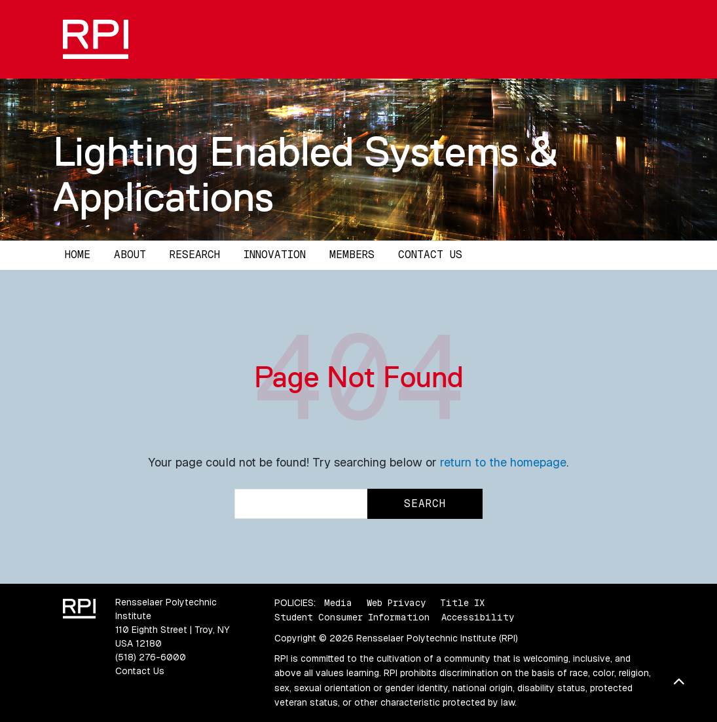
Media (338, 603)
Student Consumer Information (352, 617)
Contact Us (430, 254)
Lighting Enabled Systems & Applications (305, 173)
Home (77, 254)
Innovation (275, 254)
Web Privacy (396, 603)
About (130, 254)
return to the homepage (503, 462)
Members (352, 254)
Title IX (462, 603)
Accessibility (477, 617)
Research (195, 254)
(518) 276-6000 (150, 657)
